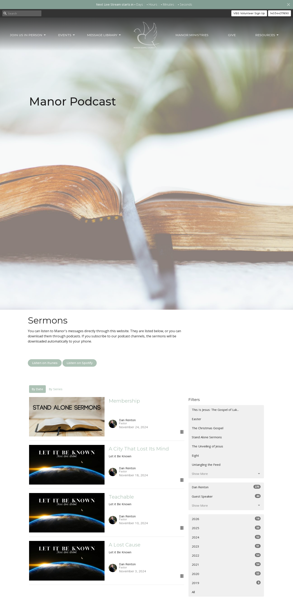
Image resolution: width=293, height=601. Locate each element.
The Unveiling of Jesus (207, 446)
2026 (226, 519)
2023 (226, 546)
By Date (37, 389)
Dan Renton (226, 487)
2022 (226, 555)
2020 (226, 573)
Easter (196, 419)
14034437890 (279, 13)
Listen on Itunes (45, 363)
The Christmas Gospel (207, 428)
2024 (226, 537)
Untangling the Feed (206, 464)
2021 (226, 564)
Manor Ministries (191, 35)
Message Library (104, 35)
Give (232, 35)
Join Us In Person (28, 35)
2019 (226, 583)
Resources (267, 35)
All (193, 592)
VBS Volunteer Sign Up (249, 13)
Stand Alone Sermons (207, 437)
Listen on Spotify (80, 363)
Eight (195, 455)
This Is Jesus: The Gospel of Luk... (215, 410)
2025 (226, 528)
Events (66, 35)
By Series (55, 389)
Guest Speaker (226, 496)
